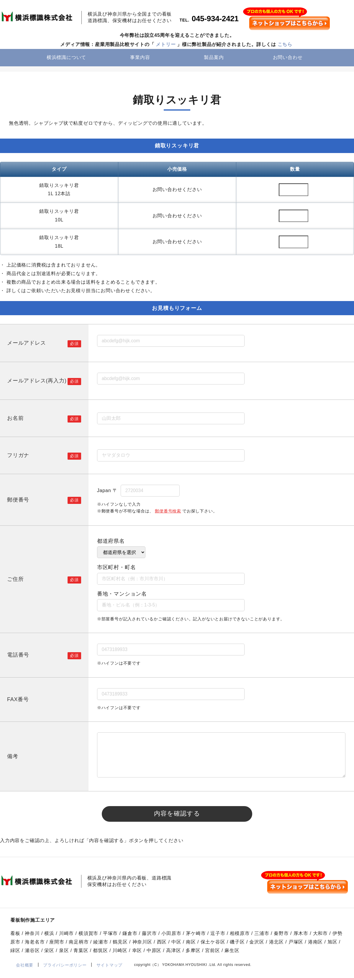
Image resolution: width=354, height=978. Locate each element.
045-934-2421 (215, 19)
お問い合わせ (288, 57)
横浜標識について (66, 57)
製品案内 (214, 57)
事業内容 (140, 57)
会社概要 (24, 967)
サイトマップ (109, 967)
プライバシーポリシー (64, 967)
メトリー (166, 44)
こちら (285, 44)
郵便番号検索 (168, 511)
